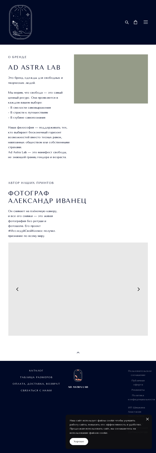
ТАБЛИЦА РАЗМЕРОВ (36, 377)
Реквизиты (138, 389)
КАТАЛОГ (36, 370)
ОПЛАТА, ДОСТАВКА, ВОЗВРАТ (36, 383)
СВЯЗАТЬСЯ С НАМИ (36, 390)
